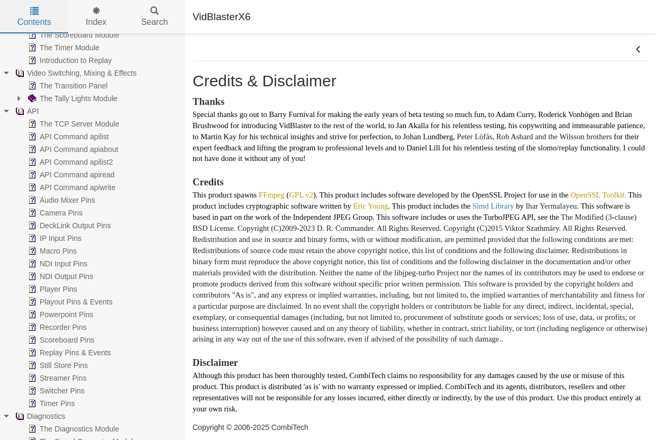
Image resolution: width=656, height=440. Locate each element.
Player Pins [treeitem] (51, 289)
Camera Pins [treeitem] (54, 212)
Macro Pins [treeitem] (51, 251)
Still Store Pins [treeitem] (57, 365)
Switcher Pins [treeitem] (55, 390)
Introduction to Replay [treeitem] (69, 60)
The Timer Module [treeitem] (62, 47)
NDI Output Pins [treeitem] (59, 276)
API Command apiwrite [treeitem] (70, 187)
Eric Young (370, 206)
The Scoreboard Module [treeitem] (72, 35)
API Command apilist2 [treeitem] (69, 162)
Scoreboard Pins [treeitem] (60, 340)
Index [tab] (96, 16)
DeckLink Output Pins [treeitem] (68, 225)
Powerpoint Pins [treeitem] (59, 314)
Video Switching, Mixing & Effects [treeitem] (74, 73)
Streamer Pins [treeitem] (56, 378)
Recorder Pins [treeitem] (56, 327)
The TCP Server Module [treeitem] (72, 124)
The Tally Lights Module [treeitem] (71, 98)
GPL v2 (301, 195)
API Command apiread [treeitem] (70, 174)
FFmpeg (272, 195)
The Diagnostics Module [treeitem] (72, 429)
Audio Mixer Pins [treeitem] (60, 200)
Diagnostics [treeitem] (39, 416)
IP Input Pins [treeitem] (53, 238)
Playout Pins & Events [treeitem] (69, 301)
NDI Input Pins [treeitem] (56, 263)
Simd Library (493, 206)
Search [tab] (154, 16)
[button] (638, 49)
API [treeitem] (26, 111)
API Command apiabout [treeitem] (72, 149)
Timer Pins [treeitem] (50, 403)
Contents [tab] (34, 16)
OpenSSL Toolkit (597, 195)
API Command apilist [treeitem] (67, 136)
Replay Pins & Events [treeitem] (68, 352)
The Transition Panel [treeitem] (66, 85)
